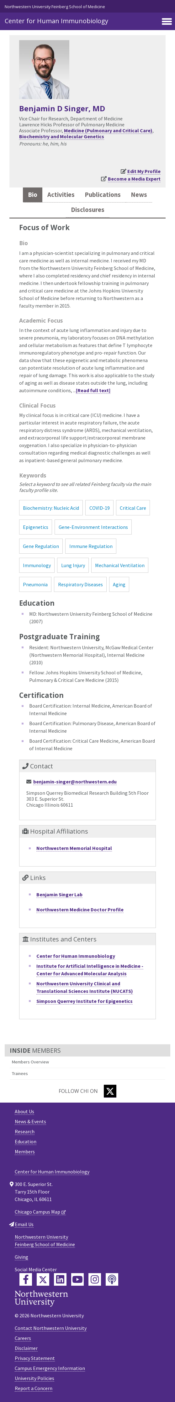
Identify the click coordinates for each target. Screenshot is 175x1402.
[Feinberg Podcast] (112, 1279)
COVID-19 (99, 508)
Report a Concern (33, 1388)
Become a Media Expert (134, 179)
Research (24, 1131)
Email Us (24, 1224)
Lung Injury (73, 565)
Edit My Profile (144, 171)
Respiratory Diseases (80, 584)
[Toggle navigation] (167, 22)
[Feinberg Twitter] (43, 1279)
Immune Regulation (91, 546)
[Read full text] (93, 390)
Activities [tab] (61, 195)
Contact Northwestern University (51, 1328)
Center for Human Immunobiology (56, 21)
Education (25, 1141)
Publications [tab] (103, 195)
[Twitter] (110, 1091)
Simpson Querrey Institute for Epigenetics (84, 1001)
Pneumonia (35, 584)
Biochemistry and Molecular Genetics (61, 136)
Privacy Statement (35, 1358)
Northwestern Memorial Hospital (74, 848)
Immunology (37, 565)
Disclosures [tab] (87, 210)
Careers (23, 1338)
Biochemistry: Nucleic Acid (51, 508)
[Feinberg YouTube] (77, 1279)
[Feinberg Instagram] (94, 1279)
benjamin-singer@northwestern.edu (75, 781)
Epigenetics (35, 527)
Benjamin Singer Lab (59, 894)
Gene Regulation (41, 546)
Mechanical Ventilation (120, 565)
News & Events (30, 1121)
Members (25, 1151)
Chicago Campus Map (37, 1212)
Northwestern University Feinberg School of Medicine (55, 6)
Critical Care (133, 508)
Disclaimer (26, 1348)
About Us (24, 1111)
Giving (21, 1257)
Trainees (20, 1073)
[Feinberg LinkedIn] (60, 1279)
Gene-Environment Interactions (93, 527)
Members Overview (30, 1062)
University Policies (34, 1378)
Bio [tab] (32, 195)
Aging (119, 584)
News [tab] (139, 195)
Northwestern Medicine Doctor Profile (80, 909)
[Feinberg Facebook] (25, 1279)
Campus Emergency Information (50, 1368)
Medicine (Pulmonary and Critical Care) (108, 130)
